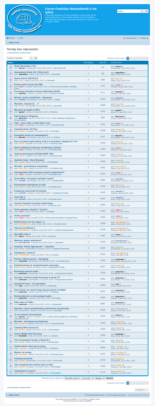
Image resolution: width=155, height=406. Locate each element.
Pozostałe (57, 298)
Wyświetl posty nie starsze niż (61, 378)
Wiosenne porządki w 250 (26, 110)
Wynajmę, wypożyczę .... (25, 104)
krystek (22, 360)
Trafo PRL (18, 197)
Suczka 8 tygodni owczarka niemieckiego (33, 203)
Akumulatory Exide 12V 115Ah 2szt (30, 72)
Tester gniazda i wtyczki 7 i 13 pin (30, 209)
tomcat (21, 162)
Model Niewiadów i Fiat (25, 66)
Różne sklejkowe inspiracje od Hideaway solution (37, 147)
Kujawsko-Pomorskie (61, 249)
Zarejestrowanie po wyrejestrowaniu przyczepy (36, 265)
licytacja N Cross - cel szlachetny (29, 284)
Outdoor (57, 137)
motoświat (23, 261)
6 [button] (143, 58)
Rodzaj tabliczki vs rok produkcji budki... (33, 296)
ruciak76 (22, 323)
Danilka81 (22, 336)
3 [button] (134, 58)
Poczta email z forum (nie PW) (28, 84)
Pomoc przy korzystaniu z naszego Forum (61, 218)
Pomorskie (55, 131)
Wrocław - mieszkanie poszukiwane (31, 321)
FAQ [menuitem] (21, 38)
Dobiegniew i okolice (24, 253)
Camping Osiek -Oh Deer (26, 129)
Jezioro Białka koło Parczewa (28, 334)
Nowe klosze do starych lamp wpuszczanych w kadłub (40, 290)
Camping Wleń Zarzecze (25, 327)
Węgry (57, 99)
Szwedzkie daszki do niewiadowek (30, 135)
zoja (20, 286)
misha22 (22, 99)
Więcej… (12, 38)
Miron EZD (23, 168)
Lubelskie (54, 336)
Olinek (21, 143)
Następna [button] (147, 58)
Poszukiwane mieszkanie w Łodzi (30, 185)
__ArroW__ (23, 348)
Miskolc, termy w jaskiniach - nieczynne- (33, 97)
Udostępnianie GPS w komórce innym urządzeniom (38, 172)
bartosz (22, 68)
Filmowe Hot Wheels (23, 228)
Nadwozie (54, 348)
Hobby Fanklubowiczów (64, 230)
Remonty (54, 112)
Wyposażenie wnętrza (64, 273)
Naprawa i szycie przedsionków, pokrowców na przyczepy (41, 308)
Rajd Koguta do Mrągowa (26, 116)
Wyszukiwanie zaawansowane (146, 11)
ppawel (21, 112)
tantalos (22, 131)
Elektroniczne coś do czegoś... (28, 222)
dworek (22, 330)
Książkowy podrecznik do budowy (30, 191)
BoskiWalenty (24, 224)
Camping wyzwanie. (23, 358)
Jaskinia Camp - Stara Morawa (28, 160)
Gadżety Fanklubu (57, 93)
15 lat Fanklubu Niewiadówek (28, 315)
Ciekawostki (52, 286)
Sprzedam (56, 74)
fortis (21, 80)
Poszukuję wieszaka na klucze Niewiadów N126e (37, 91)
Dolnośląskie (53, 162)
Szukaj (142, 11)
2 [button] (131, 58)
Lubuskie (55, 255)
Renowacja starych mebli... (27, 271)
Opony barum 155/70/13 (25, 78)
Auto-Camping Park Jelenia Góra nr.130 (33, 365)
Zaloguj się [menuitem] (144, 38)
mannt (21, 156)
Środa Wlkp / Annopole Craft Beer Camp (33, 178)
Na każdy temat (60, 68)
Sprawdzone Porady (60, 193)
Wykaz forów (14, 395)
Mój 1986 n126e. (21, 234)
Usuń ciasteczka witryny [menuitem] (117, 395)
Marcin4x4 (23, 118)
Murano (22, 187)
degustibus (23, 74)
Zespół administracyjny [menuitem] (95, 395)
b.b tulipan (23, 354)
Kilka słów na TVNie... (24, 302)
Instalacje (50, 211)
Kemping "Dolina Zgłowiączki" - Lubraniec (34, 246)
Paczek (21, 106)
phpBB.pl (89, 401)
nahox (21, 236)
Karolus (22, 267)
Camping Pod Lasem (24, 371)
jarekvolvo (23, 273)
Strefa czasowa (21, 216)
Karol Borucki (24, 242)
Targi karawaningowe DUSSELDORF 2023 (34, 154)
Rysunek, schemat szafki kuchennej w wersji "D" (37, 277)
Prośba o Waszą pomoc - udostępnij (31, 259)
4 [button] (137, 58)
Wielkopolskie (58, 181)
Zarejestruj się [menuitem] (131, 38)
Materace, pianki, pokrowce (27, 240)
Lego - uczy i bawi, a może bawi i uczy (32, 123)
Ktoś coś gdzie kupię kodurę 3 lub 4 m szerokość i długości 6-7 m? (46, 141)
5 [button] (140, 58)
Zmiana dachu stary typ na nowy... (30, 346)
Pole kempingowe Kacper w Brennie (31, 340)
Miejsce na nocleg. (23, 352)
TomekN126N (24, 255)
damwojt (22, 93)
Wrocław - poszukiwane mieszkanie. (31, 166)
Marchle (22, 137)
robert (21, 87)
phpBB (73, 399)
